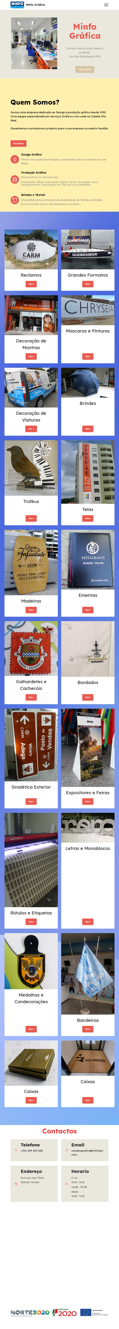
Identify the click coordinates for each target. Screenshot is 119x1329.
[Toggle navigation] (106, 4)
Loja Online (84, 69)
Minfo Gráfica (35, 4)
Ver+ (31, 285)
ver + (31, 431)
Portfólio (19, 144)
